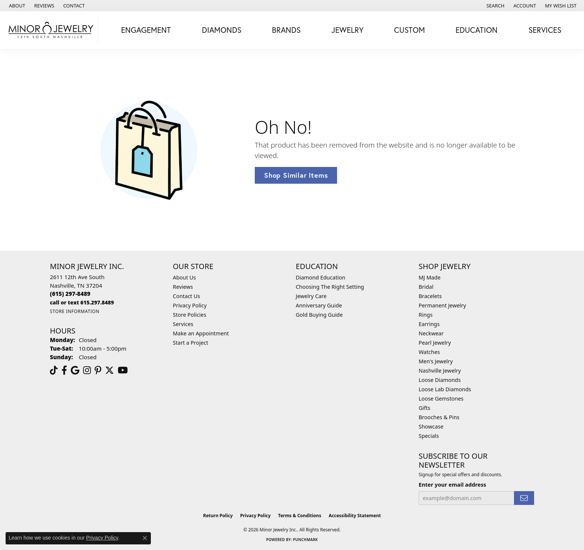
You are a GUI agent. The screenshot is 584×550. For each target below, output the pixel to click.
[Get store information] (74, 311)
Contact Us (186, 296)
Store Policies (189, 314)
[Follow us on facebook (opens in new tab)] (64, 370)
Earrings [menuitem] (429, 324)
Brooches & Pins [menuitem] (439, 417)
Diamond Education (320, 277)
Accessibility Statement (354, 515)
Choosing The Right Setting (330, 286)
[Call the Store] (70, 293)
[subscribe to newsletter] (524, 498)
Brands (286, 30)
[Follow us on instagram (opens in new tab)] (87, 370)
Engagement (146, 30)
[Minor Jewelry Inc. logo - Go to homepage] (51, 30)
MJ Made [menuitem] (430, 277)
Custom (409, 30)
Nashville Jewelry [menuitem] (440, 370)
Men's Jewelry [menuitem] (436, 361)
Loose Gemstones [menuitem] (441, 398)
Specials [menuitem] (429, 435)
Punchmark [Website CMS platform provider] (305, 539)
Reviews (183, 286)
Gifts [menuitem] (424, 407)
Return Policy (218, 515)
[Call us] (82, 302)
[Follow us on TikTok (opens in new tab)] (54, 370)
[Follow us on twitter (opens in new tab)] (109, 370)
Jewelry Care (311, 296)
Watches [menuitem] (429, 351)
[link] (16, 5)
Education (477, 30)
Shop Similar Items (296, 175)
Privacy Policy (190, 305)
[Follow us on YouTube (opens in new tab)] (123, 370)
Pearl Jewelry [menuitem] (435, 342)
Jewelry (347, 30)
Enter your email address (452, 484)
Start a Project (190, 342)
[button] (495, 5)
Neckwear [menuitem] (431, 333)
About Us (184, 277)
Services (545, 30)
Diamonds (221, 30)
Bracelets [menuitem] (430, 296)
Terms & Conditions (299, 515)
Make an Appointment (201, 333)
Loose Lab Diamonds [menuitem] (445, 389)
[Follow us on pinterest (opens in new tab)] (98, 370)
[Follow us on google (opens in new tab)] (75, 370)
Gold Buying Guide (319, 314)
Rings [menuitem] (425, 314)
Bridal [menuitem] (426, 286)
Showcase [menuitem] (431, 426)
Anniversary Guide (319, 305)
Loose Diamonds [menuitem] (440, 379)
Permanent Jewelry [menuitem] (442, 305)
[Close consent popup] (145, 538)
